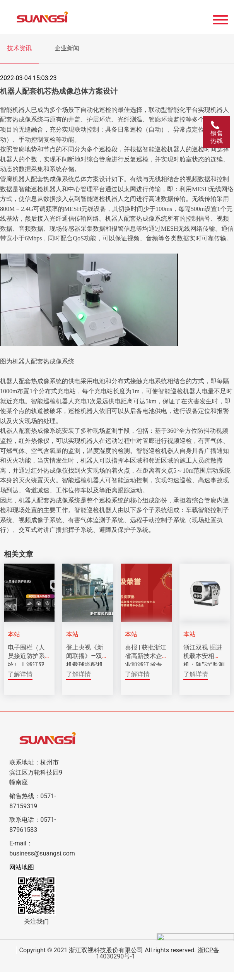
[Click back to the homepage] (88, 17)
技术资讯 (19, 48)
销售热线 (216, 132)
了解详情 (20, 674)
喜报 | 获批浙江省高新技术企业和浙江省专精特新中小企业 (146, 665)
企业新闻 (67, 48)
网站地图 (21, 867)
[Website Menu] (220, 17)
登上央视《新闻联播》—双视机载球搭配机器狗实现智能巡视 (87, 665)
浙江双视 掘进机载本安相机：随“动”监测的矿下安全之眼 (204, 665)
